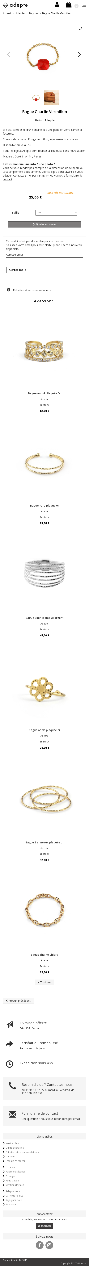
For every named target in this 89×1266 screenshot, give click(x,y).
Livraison (10, 1167)
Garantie (10, 1156)
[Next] (79, 54)
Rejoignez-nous (14, 1200)
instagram (43, 175)
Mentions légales (15, 1185)
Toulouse (11, 1204)
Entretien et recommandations (29, 290)
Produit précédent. (18, 1000)
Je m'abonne (44, 1225)
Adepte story (13, 1191)
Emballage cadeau (16, 1161)
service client (13, 1143)
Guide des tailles (15, 1147)
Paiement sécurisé (15, 1171)
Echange (10, 1176)
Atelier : (45, 120)
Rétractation (12, 1180)
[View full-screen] (80, 29)
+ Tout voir (44, 982)
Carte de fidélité (14, 1195)
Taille (15, 212)
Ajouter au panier (45, 224)
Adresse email (14, 254)
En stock (44, 405)
